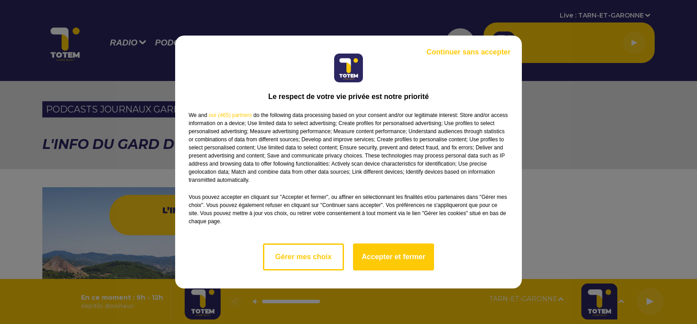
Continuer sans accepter (468, 52)
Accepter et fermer (393, 257)
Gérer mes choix (303, 257)
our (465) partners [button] (230, 115)
